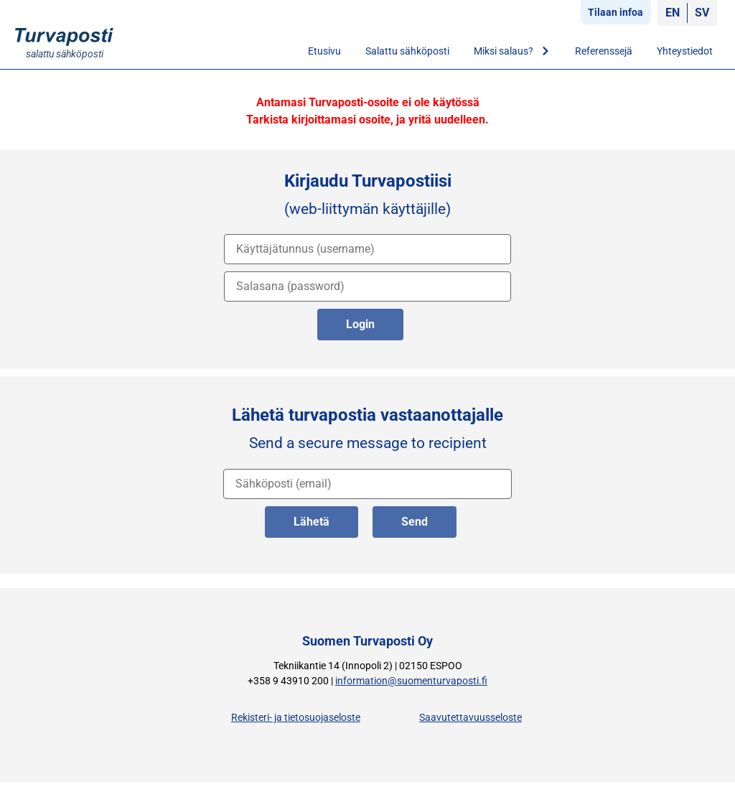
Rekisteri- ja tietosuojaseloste (295, 718)
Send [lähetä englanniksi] (414, 521)
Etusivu (324, 51)
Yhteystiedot (685, 51)
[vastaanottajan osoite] (367, 484)
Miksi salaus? (512, 51)
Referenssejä (603, 51)
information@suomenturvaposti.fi (411, 681)
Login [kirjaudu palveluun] (360, 324)
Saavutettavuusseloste (470, 718)
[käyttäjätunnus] (367, 249)
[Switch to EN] (672, 13)
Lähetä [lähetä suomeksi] (311, 521)
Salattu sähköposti (407, 51)
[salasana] (367, 286)
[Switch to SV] (702, 13)
